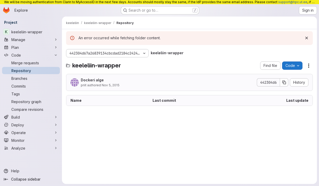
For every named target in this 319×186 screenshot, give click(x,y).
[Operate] (31, 132)
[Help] (31, 171)
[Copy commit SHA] (284, 82)
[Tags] (31, 93)
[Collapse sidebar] (31, 179)
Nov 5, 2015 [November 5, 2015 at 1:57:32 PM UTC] (110, 85)
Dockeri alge (92, 80)
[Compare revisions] (31, 109)
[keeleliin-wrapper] (31, 31)
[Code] (31, 55)
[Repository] (31, 70)
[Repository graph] (31, 101)
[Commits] (31, 86)
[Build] (31, 117)
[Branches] (31, 78)
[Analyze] (31, 148)
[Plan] (31, 47)
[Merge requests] (31, 62)
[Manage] (31, 39)
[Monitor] (31, 140)
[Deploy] (31, 124)
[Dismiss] (307, 38)
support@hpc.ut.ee (292, 2)
